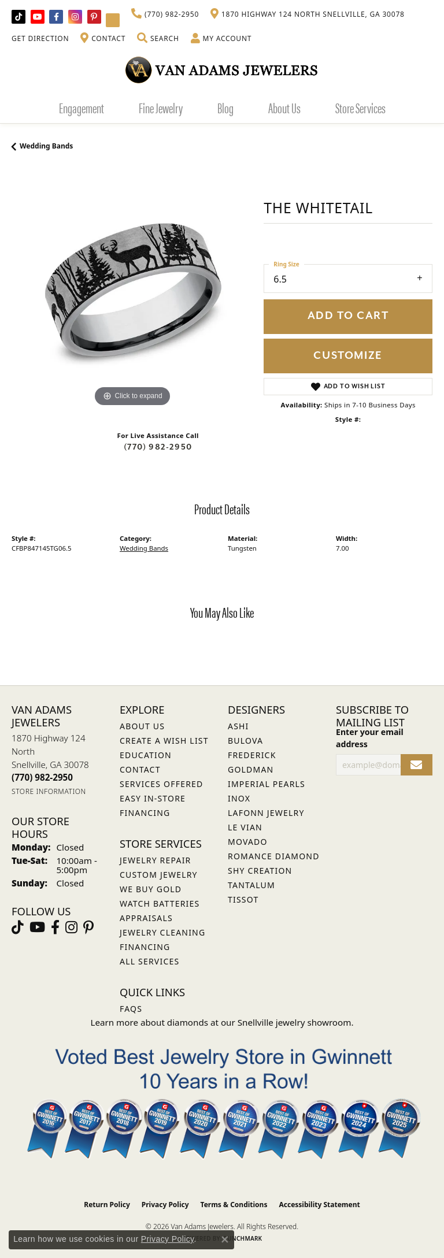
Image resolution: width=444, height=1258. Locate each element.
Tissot (243, 899)
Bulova (245, 740)
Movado (248, 841)
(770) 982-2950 (158, 447)
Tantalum (251, 885)
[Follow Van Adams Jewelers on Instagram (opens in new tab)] (75, 17)
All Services (149, 961)
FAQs (131, 1008)
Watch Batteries (159, 903)
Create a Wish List (164, 740)
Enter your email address (370, 737)
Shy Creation (260, 870)
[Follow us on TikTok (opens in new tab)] (18, 17)
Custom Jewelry (159, 874)
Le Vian (245, 827)
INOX (239, 798)
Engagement (81, 107)
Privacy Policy (165, 1204)
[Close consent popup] (224, 1239)
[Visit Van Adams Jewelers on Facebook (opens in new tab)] (56, 17)
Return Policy (107, 1204)
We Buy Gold (151, 889)
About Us (284, 107)
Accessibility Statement (319, 1204)
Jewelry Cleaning (162, 932)
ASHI (238, 726)
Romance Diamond (274, 856)
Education (146, 754)
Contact (140, 769)
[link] (165, 14)
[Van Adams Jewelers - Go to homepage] (222, 69)
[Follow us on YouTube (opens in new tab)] (38, 17)
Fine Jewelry (161, 107)
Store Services (360, 107)
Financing (145, 946)
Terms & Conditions (234, 1204)
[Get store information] (49, 791)
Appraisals (146, 917)
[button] (158, 38)
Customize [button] (347, 355)
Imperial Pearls (266, 783)
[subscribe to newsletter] (416, 764)
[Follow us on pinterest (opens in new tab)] (94, 17)
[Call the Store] (42, 777)
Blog (225, 107)
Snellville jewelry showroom (295, 1022)
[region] (132, 289)
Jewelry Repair (155, 860)
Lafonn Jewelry (266, 812)
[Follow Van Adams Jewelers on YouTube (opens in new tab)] (113, 20)
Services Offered (161, 783)
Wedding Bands (46, 146)
